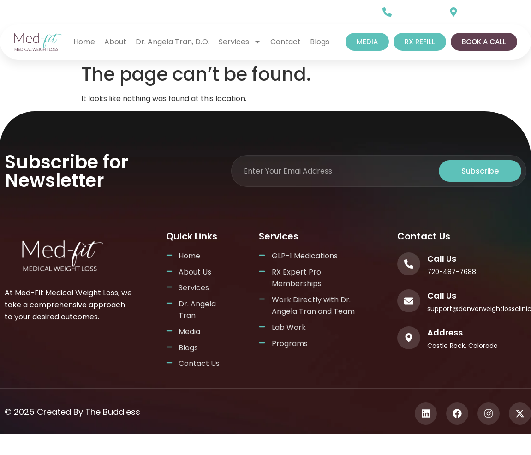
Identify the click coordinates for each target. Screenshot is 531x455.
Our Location (486, 9)
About (115, 41)
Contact (285, 41)
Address (445, 332)
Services (240, 42)
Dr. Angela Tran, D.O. (172, 41)
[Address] (408, 337)
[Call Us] (387, 12)
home (84, 41)
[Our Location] (453, 12)
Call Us (408, 9)
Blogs (319, 41)
